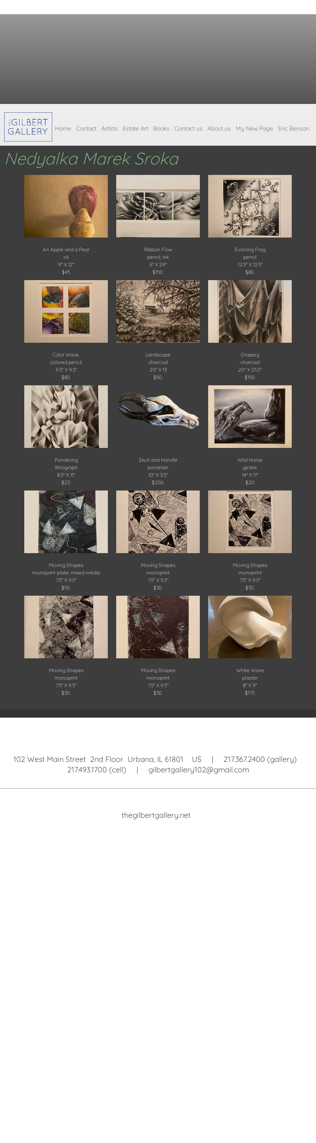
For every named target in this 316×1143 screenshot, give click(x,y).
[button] (66, 223)
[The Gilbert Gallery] (28, 127)
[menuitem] (63, 131)
